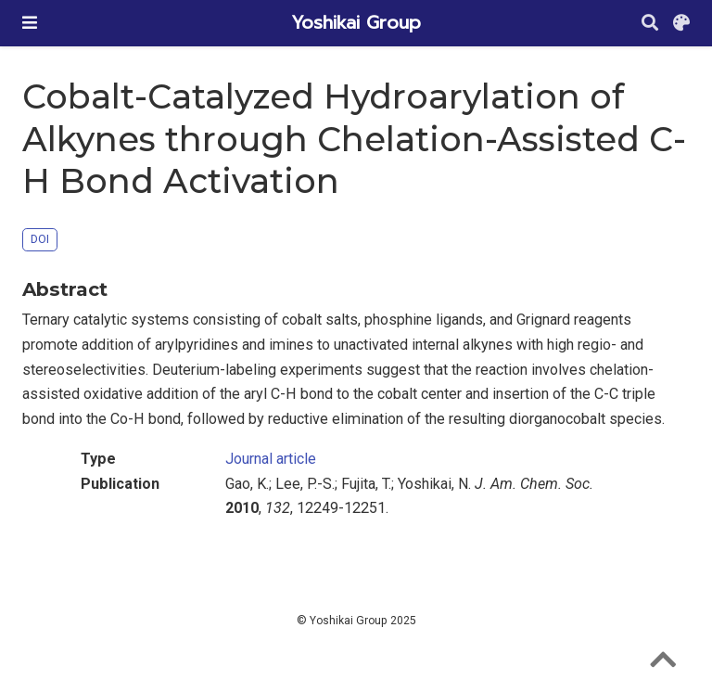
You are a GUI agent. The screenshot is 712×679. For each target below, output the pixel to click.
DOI (40, 239)
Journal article (270, 459)
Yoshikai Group (356, 22)
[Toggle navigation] (29, 22)
